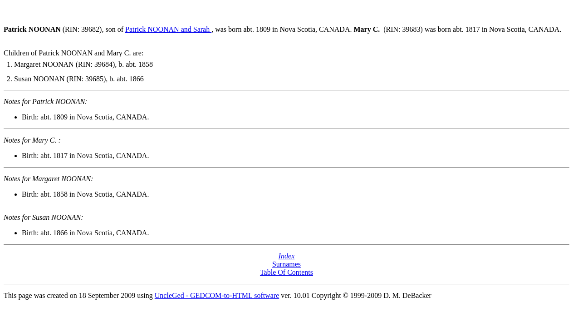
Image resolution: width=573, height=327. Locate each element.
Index (287, 256)
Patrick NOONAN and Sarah (168, 29)
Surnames (286, 264)
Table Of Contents (286, 272)
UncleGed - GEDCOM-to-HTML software (217, 295)
